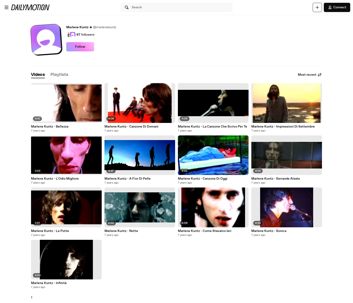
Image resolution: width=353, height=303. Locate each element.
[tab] (38, 75)
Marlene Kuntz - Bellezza (49, 126)
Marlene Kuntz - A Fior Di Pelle (127, 179)
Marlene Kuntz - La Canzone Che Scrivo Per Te (212, 126)
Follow (80, 47)
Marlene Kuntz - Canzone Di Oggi (202, 179)
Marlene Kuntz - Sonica (268, 231)
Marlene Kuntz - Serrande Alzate (275, 179)
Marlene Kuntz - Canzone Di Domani (131, 126)
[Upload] (317, 7)
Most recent (310, 74)
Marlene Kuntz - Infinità (48, 283)
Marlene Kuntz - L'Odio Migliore (55, 179)
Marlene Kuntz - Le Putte (50, 231)
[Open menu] (6, 7)
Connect (337, 7)
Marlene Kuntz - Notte (121, 231)
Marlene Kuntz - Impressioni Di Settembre (283, 126)
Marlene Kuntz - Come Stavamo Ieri (204, 231)
